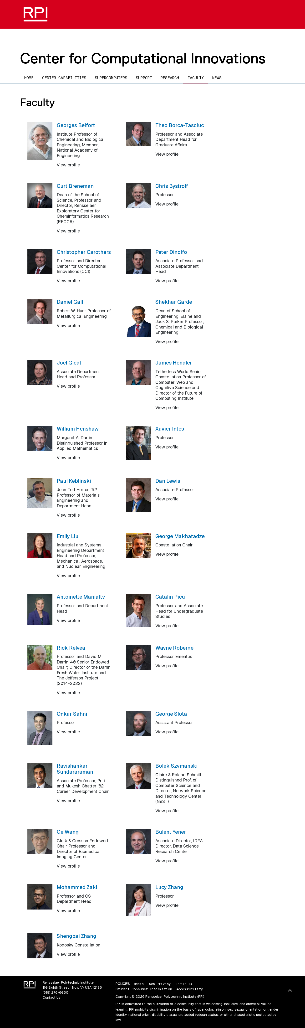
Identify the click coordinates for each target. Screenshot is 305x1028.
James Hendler (173, 362)
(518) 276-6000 (55, 992)
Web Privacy (160, 984)
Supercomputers (111, 77)
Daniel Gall (70, 301)
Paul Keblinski (74, 481)
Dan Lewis (167, 481)
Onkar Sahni (72, 713)
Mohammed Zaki (77, 887)
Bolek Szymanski (176, 765)
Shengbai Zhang (76, 936)
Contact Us (52, 997)
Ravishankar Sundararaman (75, 768)
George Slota (171, 713)
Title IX (184, 984)
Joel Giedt (69, 362)
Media (139, 984)
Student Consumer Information (144, 989)
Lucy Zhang (169, 887)
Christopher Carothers (84, 252)
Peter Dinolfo (171, 252)
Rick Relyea (71, 647)
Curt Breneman (75, 186)
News (217, 77)
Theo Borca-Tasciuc (179, 125)
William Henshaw (78, 428)
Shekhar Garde (173, 301)
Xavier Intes (169, 428)
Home (29, 77)
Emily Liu (67, 536)
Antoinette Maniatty (81, 596)
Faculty (196, 77)
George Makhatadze (180, 536)
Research (170, 77)
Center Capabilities (64, 77)
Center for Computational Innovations (142, 58)
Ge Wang (68, 831)
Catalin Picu (170, 596)
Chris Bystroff (171, 186)
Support (144, 77)
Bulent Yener (170, 831)
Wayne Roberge (174, 647)
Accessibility (189, 989)
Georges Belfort (76, 125)
